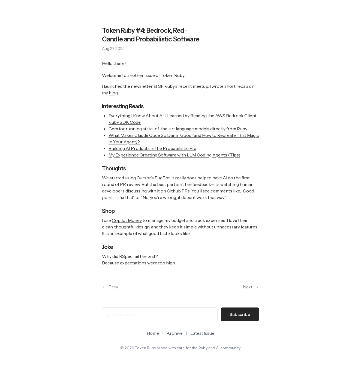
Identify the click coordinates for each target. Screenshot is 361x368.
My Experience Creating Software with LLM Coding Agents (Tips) (174, 155)
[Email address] (160, 314)
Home (153, 333)
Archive (175, 333)
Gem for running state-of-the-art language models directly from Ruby (178, 128)
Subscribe (240, 314)
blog (113, 92)
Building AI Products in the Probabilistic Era (152, 148)
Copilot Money (127, 220)
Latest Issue (202, 333)
